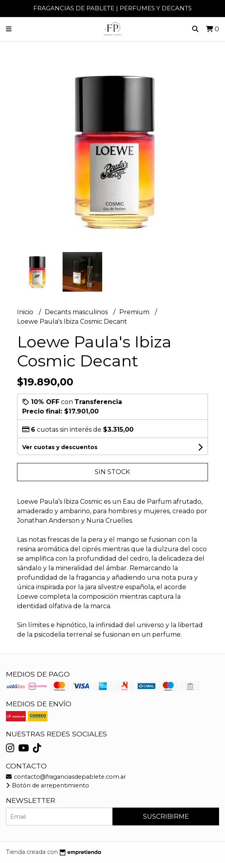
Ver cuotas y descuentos (59, 447)
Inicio (26, 312)
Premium (135, 312)
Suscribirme (166, 816)
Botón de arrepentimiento (47, 785)
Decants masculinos (77, 312)
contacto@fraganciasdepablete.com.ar (66, 776)
